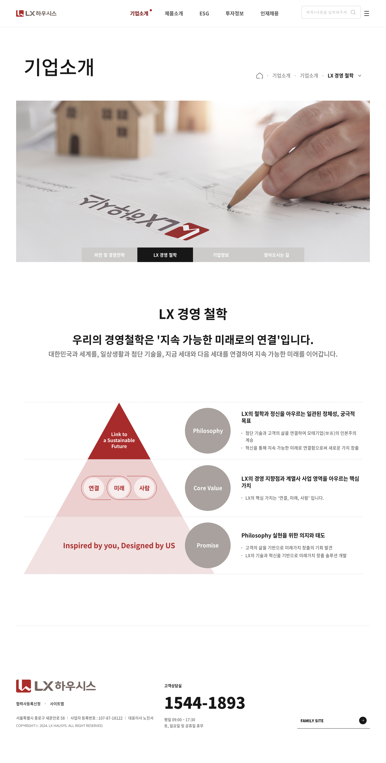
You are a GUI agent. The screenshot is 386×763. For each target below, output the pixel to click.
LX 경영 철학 (340, 75)
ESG (204, 13)
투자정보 (235, 13)
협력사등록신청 (28, 705)
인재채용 (269, 13)
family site (312, 722)
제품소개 (174, 13)
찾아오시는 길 (276, 255)
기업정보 (221, 255)
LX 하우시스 (36, 13)
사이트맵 (57, 705)
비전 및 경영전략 (109, 255)
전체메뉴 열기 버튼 (366, 13)
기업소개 (139, 13)
